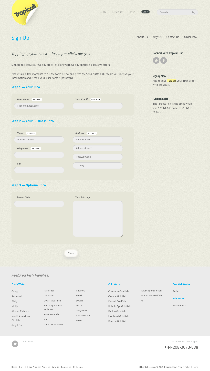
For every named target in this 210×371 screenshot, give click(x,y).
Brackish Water (181, 284)
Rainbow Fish (51, 314)
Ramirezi (49, 290)
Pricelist (117, 12)
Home (14, 367)
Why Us (157, 37)
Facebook (163, 60)
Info (132, 12)
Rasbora (80, 290)
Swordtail (16, 296)
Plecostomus (83, 315)
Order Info (190, 37)
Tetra (79, 305)
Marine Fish (179, 305)
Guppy (15, 291)
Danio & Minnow (53, 324)
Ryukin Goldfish (117, 311)
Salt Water (179, 298)
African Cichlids (20, 311)
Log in (145, 12)
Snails (79, 320)
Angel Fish (17, 325)
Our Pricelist (34, 367)
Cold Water (114, 284)
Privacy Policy (184, 367)
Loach (79, 300)
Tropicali (26, 13)
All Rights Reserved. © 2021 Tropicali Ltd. (157, 367)
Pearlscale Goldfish (151, 295)
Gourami (48, 295)
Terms (195, 367)
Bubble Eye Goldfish (119, 306)
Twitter (156, 60)
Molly (14, 306)
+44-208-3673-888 (181, 347)
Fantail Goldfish (117, 301)
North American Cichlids (20, 318)
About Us (142, 37)
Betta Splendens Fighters (53, 307)
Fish (103, 12)
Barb (46, 319)
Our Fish (23, 367)
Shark (79, 295)
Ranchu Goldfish (117, 321)
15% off (171, 80)
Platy (14, 301)
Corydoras (81, 310)
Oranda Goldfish (117, 296)
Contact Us (172, 37)
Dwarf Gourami (52, 300)
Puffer (176, 291)
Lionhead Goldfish (118, 316)
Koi (142, 300)
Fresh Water (18, 284)
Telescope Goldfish (151, 290)
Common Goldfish (118, 291)
